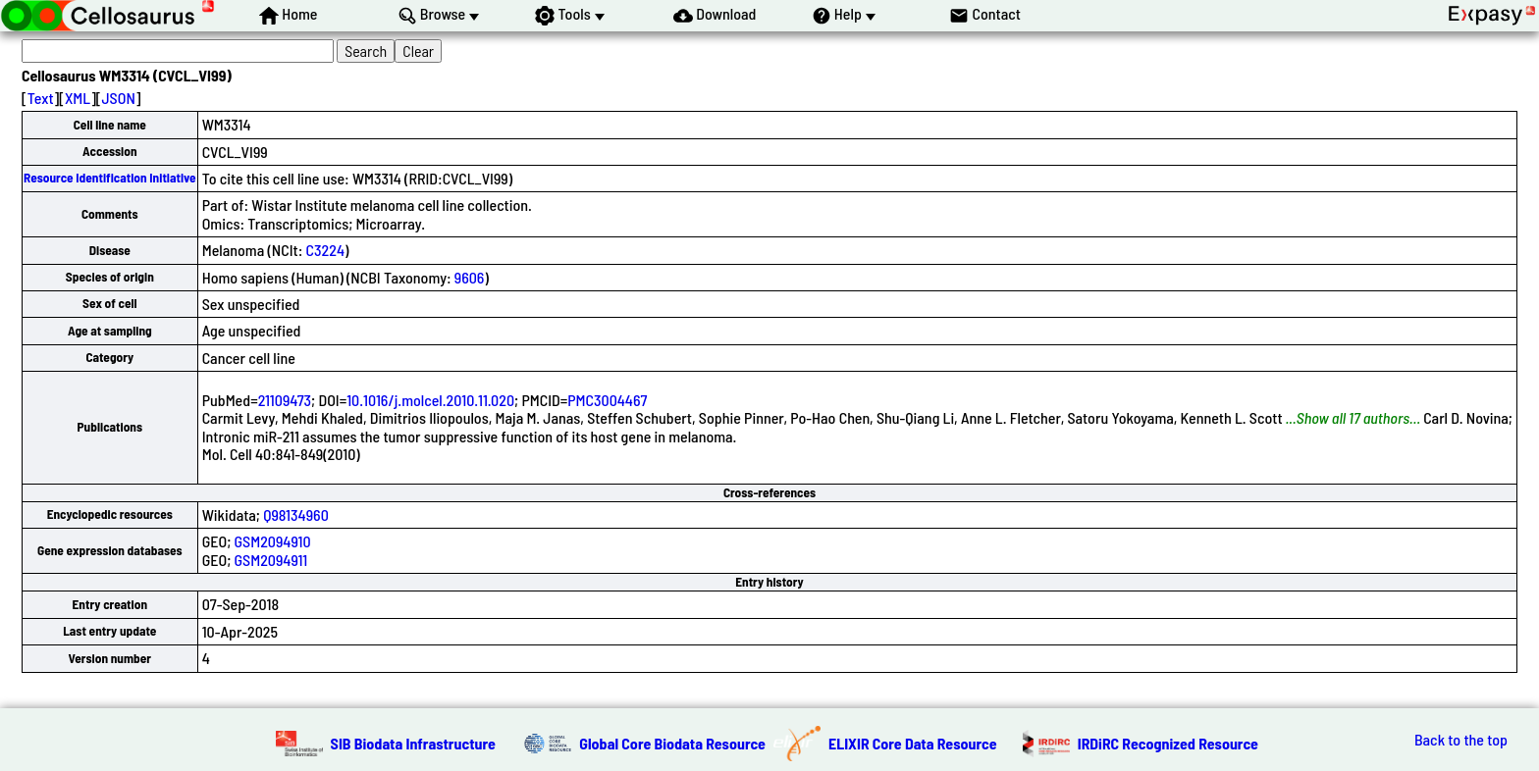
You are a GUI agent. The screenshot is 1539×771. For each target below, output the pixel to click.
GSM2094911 (271, 559)
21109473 (284, 399)
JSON (118, 97)
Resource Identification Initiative (110, 177)
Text (40, 97)
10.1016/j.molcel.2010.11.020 (430, 399)
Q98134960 (296, 514)
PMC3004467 (607, 399)
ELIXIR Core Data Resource (912, 743)
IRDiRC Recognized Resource (1168, 743)
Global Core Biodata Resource (672, 743)
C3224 (325, 249)
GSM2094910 (273, 541)
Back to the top (1461, 739)
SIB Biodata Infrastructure (413, 743)
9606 (469, 277)
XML (77, 97)
